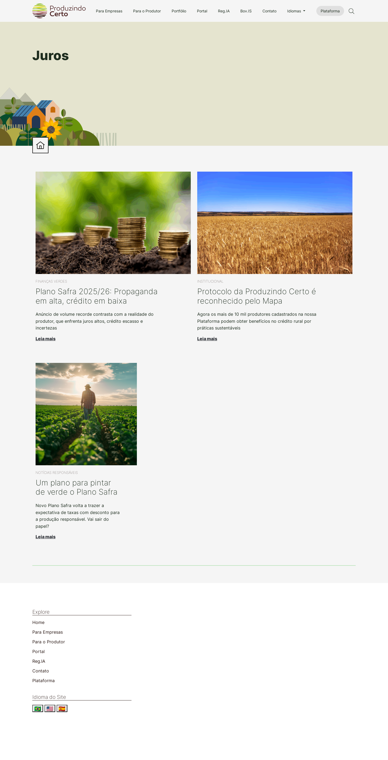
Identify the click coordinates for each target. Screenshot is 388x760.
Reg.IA (224, 11)
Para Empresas (109, 11)
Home (38, 622)
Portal (202, 11)
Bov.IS (246, 11)
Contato (269, 11)
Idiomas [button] (294, 11)
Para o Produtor (147, 11)
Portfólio (179, 11)
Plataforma (330, 11)
